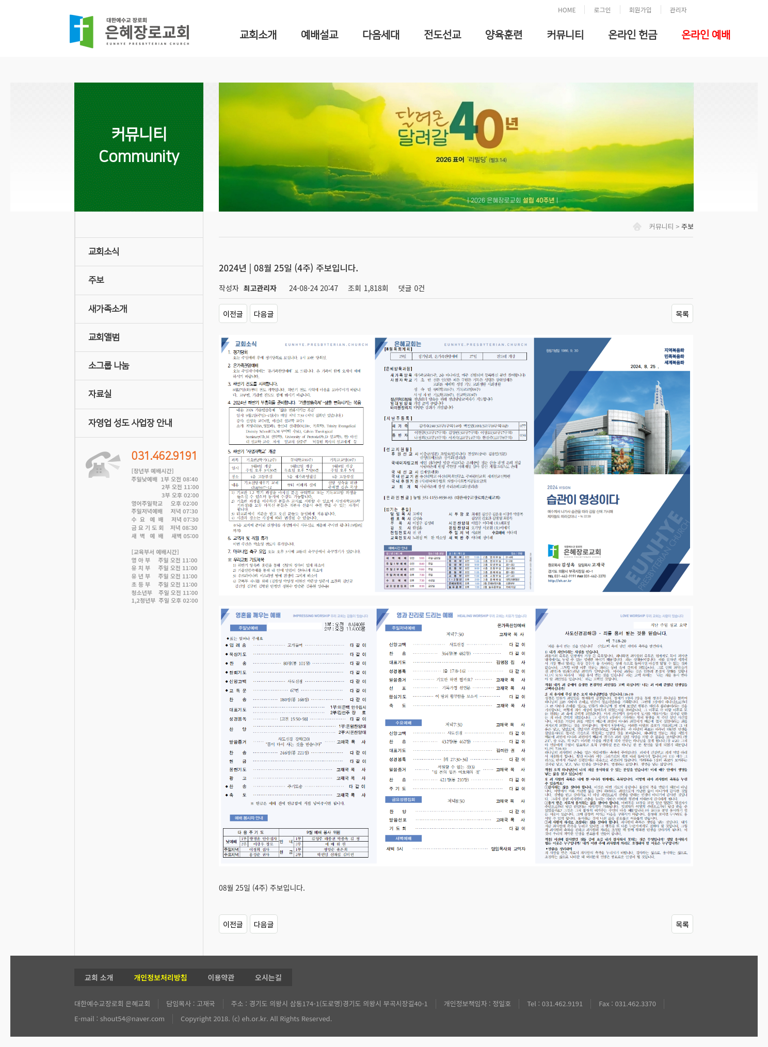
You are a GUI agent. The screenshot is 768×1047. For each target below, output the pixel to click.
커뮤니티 (565, 35)
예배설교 (319, 35)
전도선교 (442, 35)
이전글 (233, 314)
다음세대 (380, 35)
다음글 (264, 314)
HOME (566, 9)
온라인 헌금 (632, 35)
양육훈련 (503, 35)
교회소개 (258, 35)
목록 (682, 314)
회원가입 (640, 9)
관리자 (678, 9)
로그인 (602, 9)
